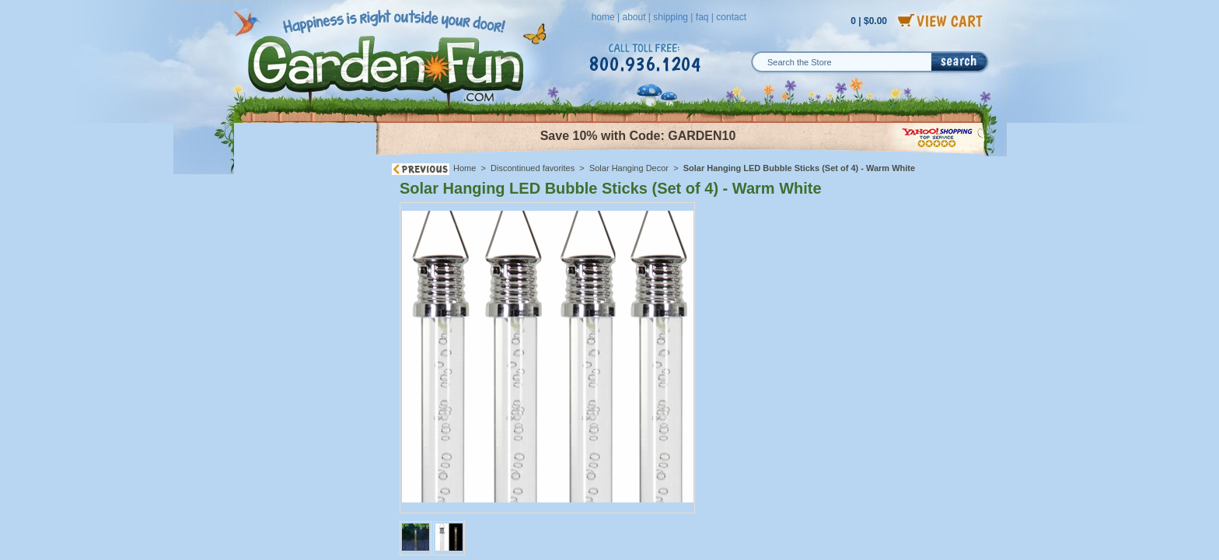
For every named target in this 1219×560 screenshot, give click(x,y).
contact (731, 17)
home (603, 17)
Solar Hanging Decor (629, 168)
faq (702, 17)
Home (464, 168)
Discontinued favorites (533, 168)
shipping (670, 17)
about (633, 17)
